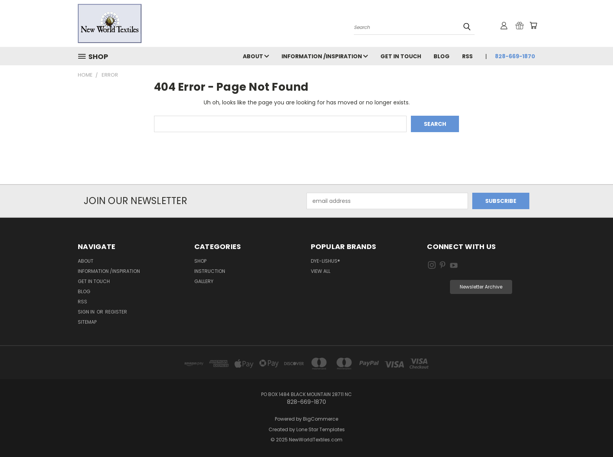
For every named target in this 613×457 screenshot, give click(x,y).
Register (116, 311)
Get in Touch (400, 56)
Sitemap (87, 322)
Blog (442, 56)
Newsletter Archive (481, 286)
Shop (200, 261)
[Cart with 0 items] (533, 25)
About (256, 56)
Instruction (209, 271)
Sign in (87, 311)
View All (320, 271)
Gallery (203, 281)
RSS (467, 56)
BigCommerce (320, 419)
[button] (481, 287)
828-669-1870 (515, 56)
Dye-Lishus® (325, 261)
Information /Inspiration (324, 56)
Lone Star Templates (320, 429)
